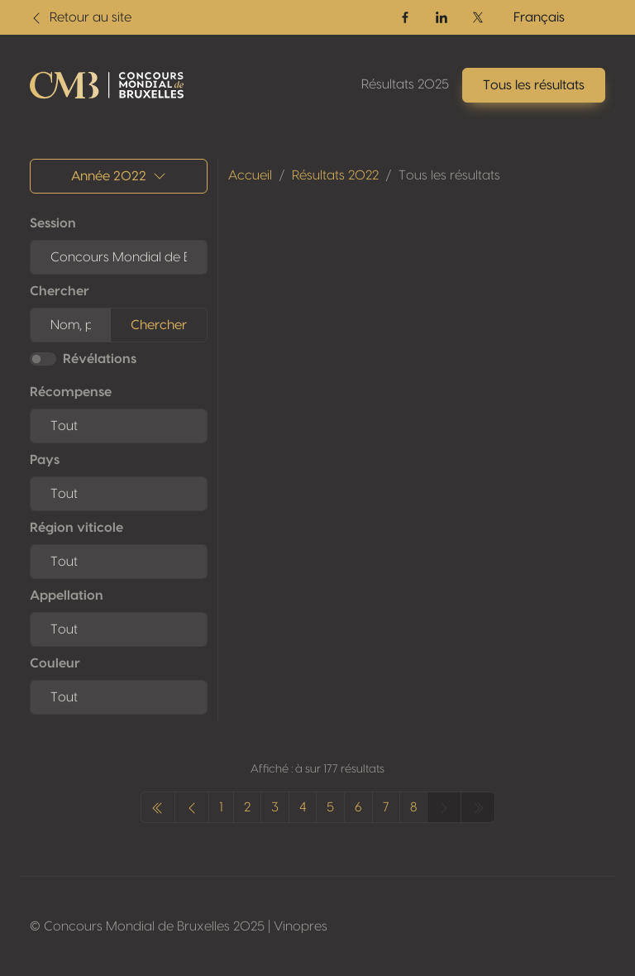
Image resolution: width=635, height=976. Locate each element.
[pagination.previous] (158, 807)
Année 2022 (118, 176)
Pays (45, 459)
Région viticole (76, 527)
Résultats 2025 (405, 84)
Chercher (59, 291)
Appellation (66, 595)
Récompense (71, 392)
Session (53, 223)
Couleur (55, 663)
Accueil (250, 175)
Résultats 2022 (335, 175)
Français (539, 17)
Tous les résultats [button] (534, 85)
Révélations (99, 359)
